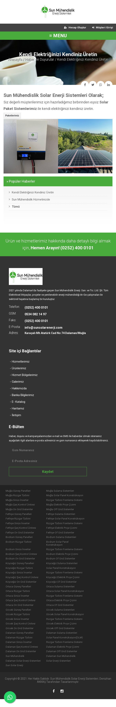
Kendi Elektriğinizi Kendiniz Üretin (31, 192)
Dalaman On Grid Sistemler (21, 658)
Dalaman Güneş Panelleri (20, 638)
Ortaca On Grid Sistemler (20, 609)
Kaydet (48, 471)
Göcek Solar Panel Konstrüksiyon (72, 618)
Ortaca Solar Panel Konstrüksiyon (72, 594)
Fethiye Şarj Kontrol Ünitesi (21, 530)
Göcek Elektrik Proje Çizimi (68, 628)
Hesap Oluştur (75, 27)
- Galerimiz (17, 381)
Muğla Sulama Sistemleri (67, 490)
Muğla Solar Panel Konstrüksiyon (71, 495)
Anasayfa (15, 59)
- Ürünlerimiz (18, 368)
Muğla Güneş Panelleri (18, 490)
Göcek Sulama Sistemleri (67, 613)
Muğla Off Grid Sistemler (67, 510)
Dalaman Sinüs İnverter (19, 648)
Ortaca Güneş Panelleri (19, 589)
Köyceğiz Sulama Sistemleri (68, 564)
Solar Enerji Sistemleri (65, 668)
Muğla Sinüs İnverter (17, 500)
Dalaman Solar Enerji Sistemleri (24, 668)
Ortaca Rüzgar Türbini (18, 594)
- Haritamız (17, 408)
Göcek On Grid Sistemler (20, 633)
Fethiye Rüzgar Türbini (18, 520)
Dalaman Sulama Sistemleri (68, 638)
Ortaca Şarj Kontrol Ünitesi (21, 604)
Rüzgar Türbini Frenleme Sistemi (71, 500)
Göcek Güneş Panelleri (19, 613)
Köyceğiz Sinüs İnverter (19, 574)
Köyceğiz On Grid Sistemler (21, 584)
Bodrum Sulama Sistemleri (68, 540)
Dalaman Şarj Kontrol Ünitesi (22, 653)
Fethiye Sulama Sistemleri (67, 515)
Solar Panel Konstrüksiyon (68, 569)
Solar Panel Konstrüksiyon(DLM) (71, 643)
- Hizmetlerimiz (20, 361)
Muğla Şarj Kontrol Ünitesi (21, 505)
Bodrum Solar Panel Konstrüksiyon (72, 545)
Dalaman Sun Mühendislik (67, 663)
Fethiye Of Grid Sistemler (67, 535)
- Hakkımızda (18, 388)
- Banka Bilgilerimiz (22, 395)
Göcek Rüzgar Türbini (18, 618)
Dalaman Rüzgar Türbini (19, 643)
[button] (12, 116)
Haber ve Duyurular (39, 59)
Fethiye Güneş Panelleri (19, 515)
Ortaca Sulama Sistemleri (67, 589)
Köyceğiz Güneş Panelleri (20, 564)
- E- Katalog (17, 402)
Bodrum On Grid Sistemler (21, 559)
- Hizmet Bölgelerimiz (24, 375)
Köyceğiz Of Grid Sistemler (68, 584)
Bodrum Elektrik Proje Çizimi (69, 554)
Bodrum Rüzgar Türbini (19, 545)
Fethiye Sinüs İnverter (18, 525)
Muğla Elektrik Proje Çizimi (68, 505)
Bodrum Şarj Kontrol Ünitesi (22, 554)
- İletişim (15, 415)
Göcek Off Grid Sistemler (67, 633)
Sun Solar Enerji (15, 673)
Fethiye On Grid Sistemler (20, 535)
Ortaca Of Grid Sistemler (66, 609)
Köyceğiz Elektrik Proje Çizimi (69, 579)
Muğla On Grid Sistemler (20, 510)
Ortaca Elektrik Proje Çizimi (68, 604)
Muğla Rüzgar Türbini (18, 495)
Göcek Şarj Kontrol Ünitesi (21, 628)
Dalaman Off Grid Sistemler (68, 658)
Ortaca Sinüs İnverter (18, 599)
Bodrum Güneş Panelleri (19, 540)
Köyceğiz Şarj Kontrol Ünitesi (22, 579)
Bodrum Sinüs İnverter (19, 549)
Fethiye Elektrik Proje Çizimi (68, 530)
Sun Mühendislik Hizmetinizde (29, 199)
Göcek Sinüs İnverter (18, 623)
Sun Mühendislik (15, 663)
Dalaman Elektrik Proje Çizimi (69, 653)
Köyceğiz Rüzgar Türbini (20, 569)
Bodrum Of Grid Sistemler (67, 559)
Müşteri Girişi (102, 27)
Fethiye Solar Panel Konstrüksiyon (72, 520)
